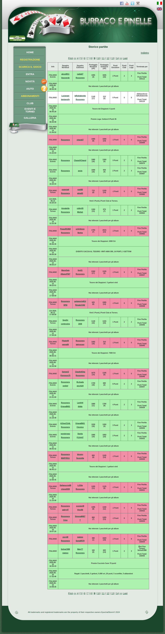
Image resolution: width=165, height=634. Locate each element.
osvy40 (65, 537)
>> (120, 58)
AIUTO (30, 88)
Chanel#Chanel (80, 160)
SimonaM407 (80, 516)
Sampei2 (65, 372)
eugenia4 (65, 190)
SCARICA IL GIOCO (30, 67)
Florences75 (65, 375)
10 (98, 58)
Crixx (65, 520)
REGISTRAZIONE (30, 59)
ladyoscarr (80, 344)
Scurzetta (80, 458)
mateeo (80, 537)
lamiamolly (65, 99)
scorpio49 (80, 506)
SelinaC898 (65, 549)
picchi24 (80, 386)
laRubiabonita (80, 96)
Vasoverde (65, 78)
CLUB (30, 103)
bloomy (80, 454)
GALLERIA (30, 118)
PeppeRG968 (65, 229)
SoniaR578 (80, 541)
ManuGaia (65, 270)
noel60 (80, 190)
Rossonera (80, 78)
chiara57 (80, 140)
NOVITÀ (30, 81)
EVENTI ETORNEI (30, 110)
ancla (80, 171)
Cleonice (80, 427)
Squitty (65, 320)
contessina (65, 324)
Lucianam (65, 96)
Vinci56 (80, 510)
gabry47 (65, 510)
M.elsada (80, 382)
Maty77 (80, 549)
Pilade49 (65, 341)
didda (80, 406)
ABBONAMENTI (30, 96)
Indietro (145, 52)
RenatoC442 (80, 305)
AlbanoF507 (65, 274)
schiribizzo (80, 229)
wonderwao (65, 434)
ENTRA (30, 74)
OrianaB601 (65, 406)
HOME (30, 52)
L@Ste (80, 485)
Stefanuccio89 (65, 485)
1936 (80, 324)
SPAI (65, 305)
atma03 (80, 193)
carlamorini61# (80, 301)
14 (117, 58)
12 (108, 58)
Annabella (65, 208)
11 (103, 58)
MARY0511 (65, 458)
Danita (80, 434)
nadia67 (80, 74)
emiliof (65, 386)
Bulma (80, 233)
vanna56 (65, 344)
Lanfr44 (80, 403)
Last (125, 58)
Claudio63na (80, 372)
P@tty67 (80, 437)
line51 (80, 270)
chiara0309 (65, 489)
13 (112, 58)
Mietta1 (80, 212)
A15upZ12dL (65, 423)
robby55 (80, 208)
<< (75, 58)
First (70, 58)
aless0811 (65, 74)
